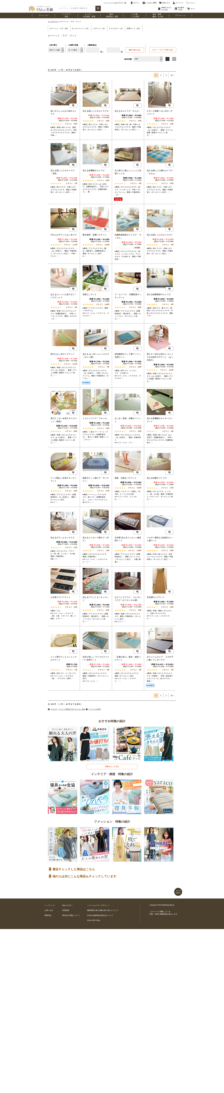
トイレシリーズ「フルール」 (96, 418)
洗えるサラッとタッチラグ (63, 537)
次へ (172, 75)
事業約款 (48, 915)
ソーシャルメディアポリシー (98, 905)
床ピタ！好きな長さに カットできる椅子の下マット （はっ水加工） (160, 357)
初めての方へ (67, 905)
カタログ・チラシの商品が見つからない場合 (68, 709)
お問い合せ (49, 910)
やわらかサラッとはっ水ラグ (64, 235)
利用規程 (65, 910)
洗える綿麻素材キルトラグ (159, 294)
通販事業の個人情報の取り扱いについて (102, 910)
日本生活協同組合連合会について (100, 915)
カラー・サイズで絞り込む (162, 50)
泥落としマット (90, 294)
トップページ (53, 22)
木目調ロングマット (156, 597)
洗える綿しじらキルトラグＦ (160, 235)
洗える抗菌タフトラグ (157, 478)
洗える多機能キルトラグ (94, 170)
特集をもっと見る (112, 766)
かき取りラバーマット (61, 597)
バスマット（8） (99, 28)
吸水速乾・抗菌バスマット (95, 235)
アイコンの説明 (94, 709)
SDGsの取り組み (93, 920)
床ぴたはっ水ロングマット (63, 354)
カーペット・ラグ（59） (59, 28)
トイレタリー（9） (116, 28)
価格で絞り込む (135, 50)
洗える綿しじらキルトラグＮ (96, 111)
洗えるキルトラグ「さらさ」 (128, 111)
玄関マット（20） (134, 28)
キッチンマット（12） (80, 28)
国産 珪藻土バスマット (126, 478)
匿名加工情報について (71, 915)
